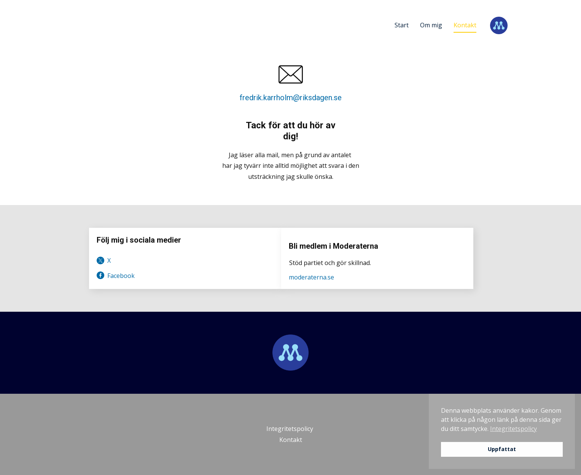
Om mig (431, 25)
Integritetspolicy (290, 429)
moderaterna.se (311, 277)
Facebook (116, 275)
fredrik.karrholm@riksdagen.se (291, 97)
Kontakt (465, 25)
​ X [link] (104, 260)
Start (402, 25)
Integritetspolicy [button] (513, 429)
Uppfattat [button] (502, 449)
